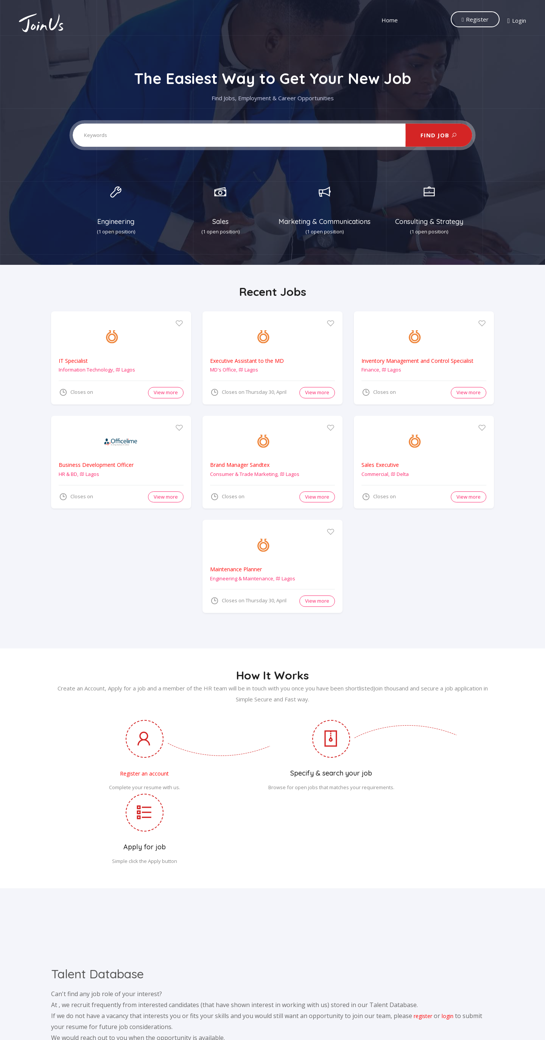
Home (390, 20)
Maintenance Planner (236, 569)
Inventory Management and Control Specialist (417, 360)
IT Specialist (73, 360)
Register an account (124, 773)
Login (516, 21)
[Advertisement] (124, 573)
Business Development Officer (96, 464)
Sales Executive (380, 464)
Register (475, 19)
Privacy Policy (303, 1026)
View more (166, 392)
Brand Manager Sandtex (239, 464)
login (447, 951)
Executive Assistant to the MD (247, 360)
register (423, 951)
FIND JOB (438, 135)
